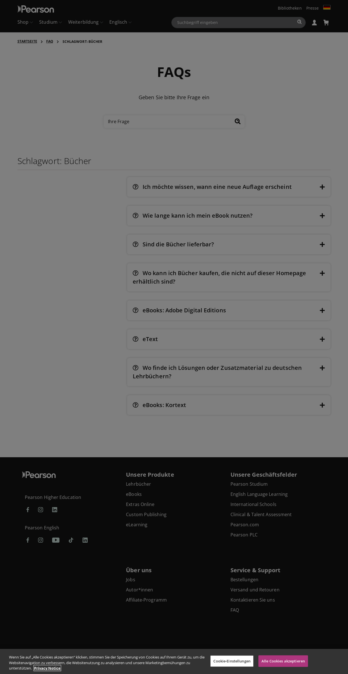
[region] (174, 661)
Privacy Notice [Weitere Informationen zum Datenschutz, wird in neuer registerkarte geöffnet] (47, 668)
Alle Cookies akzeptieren (283, 660)
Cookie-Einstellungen (232, 660)
